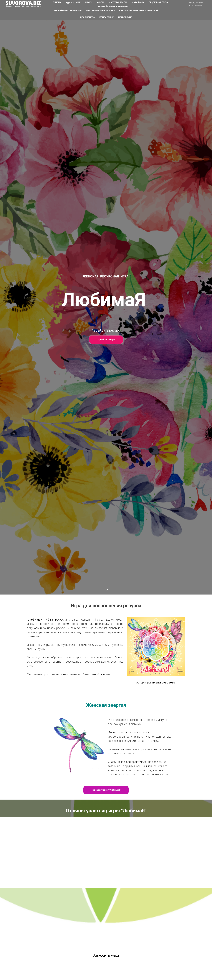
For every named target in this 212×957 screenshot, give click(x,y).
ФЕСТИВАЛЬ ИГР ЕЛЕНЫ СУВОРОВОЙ (138, 10)
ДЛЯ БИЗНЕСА (87, 17)
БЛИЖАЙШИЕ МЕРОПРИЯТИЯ (113, 6)
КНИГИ (89, 2)
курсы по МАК (73, 2)
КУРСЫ (101, 2)
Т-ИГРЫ (57, 2)
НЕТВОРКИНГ (125, 17)
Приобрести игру (106, 339)
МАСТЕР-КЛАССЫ (118, 2)
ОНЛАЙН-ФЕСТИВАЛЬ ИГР (68, 10)
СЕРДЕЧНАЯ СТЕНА (159, 2)
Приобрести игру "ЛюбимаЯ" (106, 790)
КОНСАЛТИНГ (106, 17)
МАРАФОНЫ (138, 2)
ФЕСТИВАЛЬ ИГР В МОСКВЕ (100, 10)
